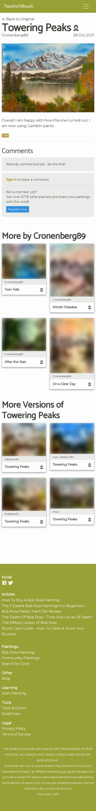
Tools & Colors (14, 708)
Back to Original (18, 19)
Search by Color (16, 664)
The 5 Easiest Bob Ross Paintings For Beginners (43, 606)
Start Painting (14, 693)
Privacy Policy (14, 728)
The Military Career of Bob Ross (29, 623)
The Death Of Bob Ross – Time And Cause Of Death (47, 617)
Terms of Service (16, 734)
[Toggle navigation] (86, 6)
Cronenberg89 (15, 35)
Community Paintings (21, 658)
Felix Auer (44, 794)
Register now (17, 209)
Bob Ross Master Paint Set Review (31, 611)
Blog (6, 678)
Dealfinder (11, 714)
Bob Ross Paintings (18, 652)
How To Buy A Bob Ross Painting (30, 600)
